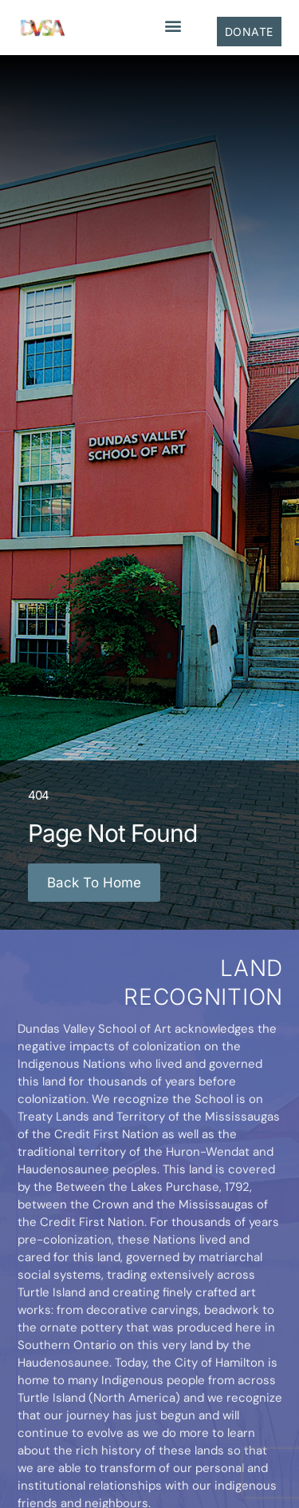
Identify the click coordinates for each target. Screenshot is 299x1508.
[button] (172, 25)
